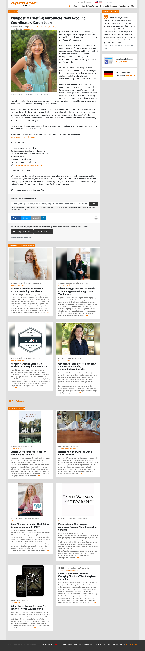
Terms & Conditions (90, 644)
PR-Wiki (81, 2)
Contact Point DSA (104, 644)
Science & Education (25, 446)
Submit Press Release (90, 6)
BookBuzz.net (15, 603)
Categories (76, 6)
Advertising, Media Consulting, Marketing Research (45, 27)
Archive (114, 6)
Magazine (122, 6)
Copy (93, 204)
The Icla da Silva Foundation (67, 448)
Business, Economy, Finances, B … (30, 358)
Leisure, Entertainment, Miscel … (78, 518)
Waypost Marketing (30, 29)
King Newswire (16, 448)
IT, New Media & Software (74, 358)
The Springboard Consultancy (68, 570)
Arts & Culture (23, 600)
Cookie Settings (131, 644)
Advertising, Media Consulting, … (30, 283)
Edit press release (43, 231)
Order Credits (105, 6)
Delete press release (22, 231)
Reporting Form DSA (118, 644)
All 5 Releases (16, 401)
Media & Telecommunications (29, 518)
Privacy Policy (78, 644)
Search (129, 2)
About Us (131, 6)
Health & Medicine (72, 446)
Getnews (13, 521)
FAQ (64, 644)
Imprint (88, 2)
